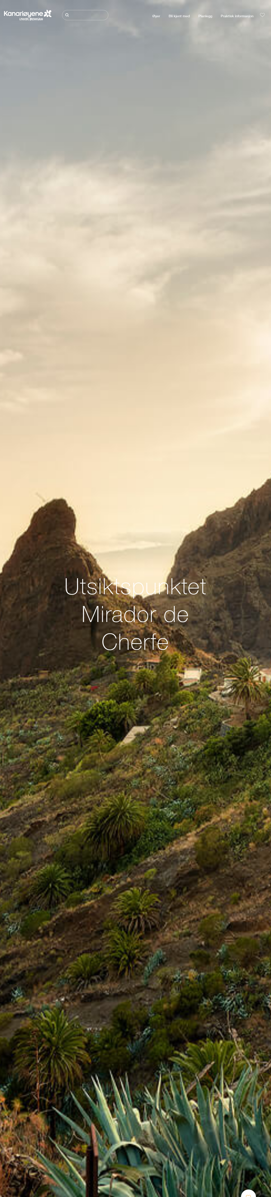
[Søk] (85, 15)
